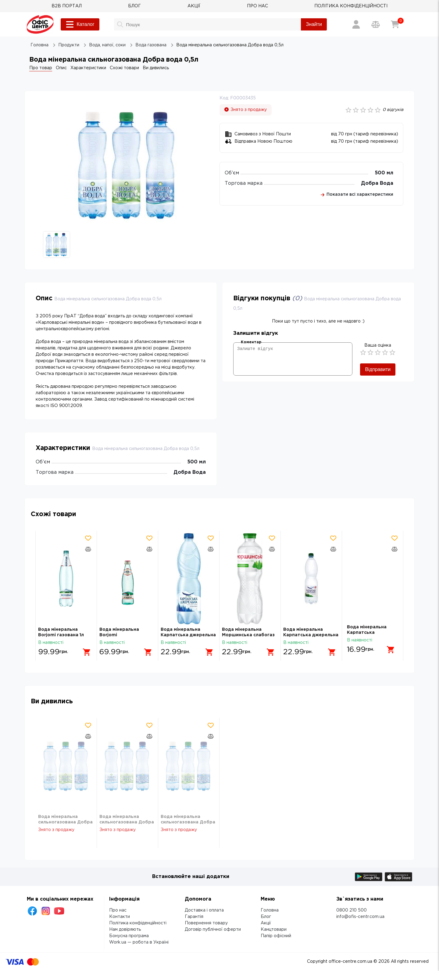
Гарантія (194, 917)
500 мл (384, 173)
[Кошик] (395, 24)
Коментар (251, 342)
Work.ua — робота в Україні (139, 942)
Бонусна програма (129, 936)
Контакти (119, 917)
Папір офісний (276, 936)
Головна (270, 910)
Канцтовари (274, 929)
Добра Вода (377, 183)
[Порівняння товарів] (375, 24)
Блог (266, 917)
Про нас (118, 910)
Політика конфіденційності (137, 923)
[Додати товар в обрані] (88, 538)
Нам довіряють (125, 929)
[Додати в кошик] (84, 650)
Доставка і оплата (204, 910)
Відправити (378, 369)
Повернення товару (206, 923)
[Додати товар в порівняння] (88, 549)
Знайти (314, 24)
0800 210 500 (351, 910)
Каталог (80, 24)
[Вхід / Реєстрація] (356, 24)
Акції (266, 923)
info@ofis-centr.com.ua (360, 917)
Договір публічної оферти (213, 929)
